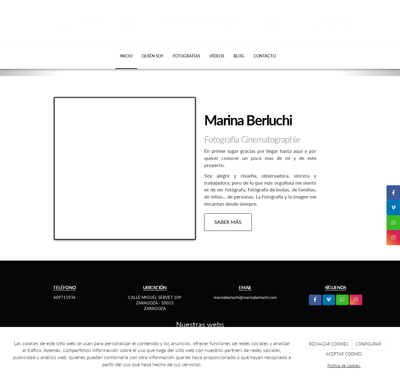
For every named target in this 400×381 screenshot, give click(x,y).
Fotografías (186, 55)
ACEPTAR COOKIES (344, 353)
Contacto (265, 55)
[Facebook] (315, 300)
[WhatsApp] (342, 300)
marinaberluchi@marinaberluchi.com (67, 27)
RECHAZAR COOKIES (328, 343)
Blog (239, 55)
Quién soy (152, 55)
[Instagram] (356, 300)
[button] (30, 72)
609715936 (64, 297)
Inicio (126, 55)
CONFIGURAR (368, 343)
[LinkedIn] (328, 300)
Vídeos (216, 55)
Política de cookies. (344, 365)
